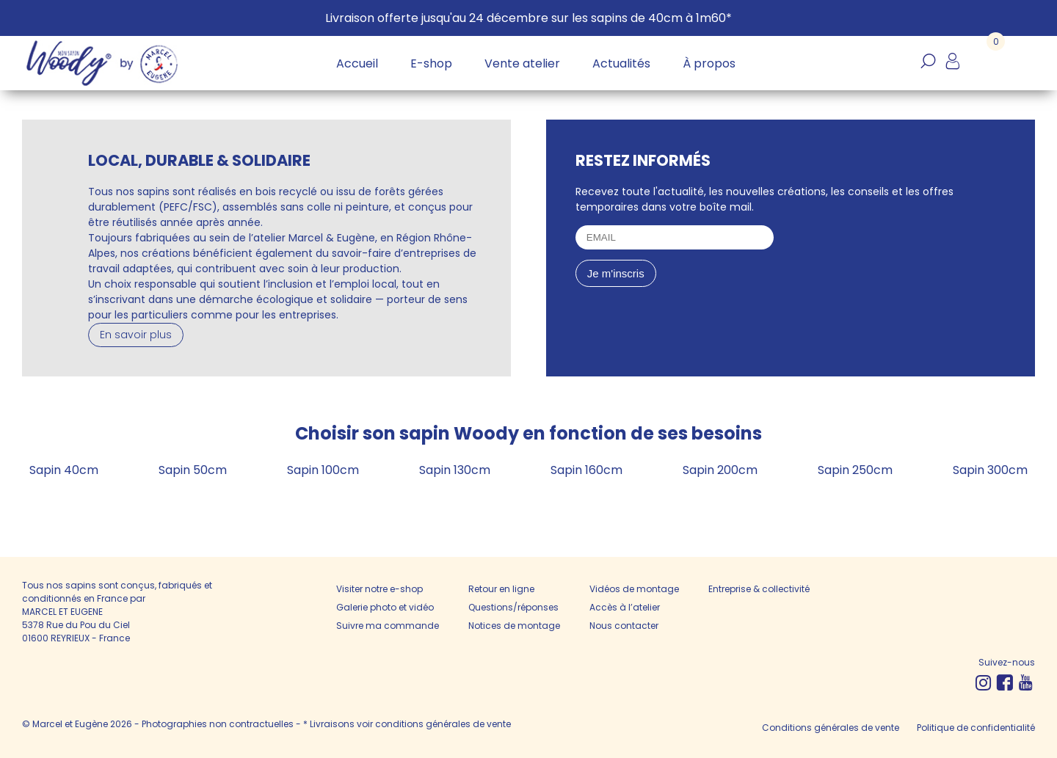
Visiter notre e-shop (379, 589)
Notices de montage (514, 625)
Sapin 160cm (586, 470)
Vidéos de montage (634, 589)
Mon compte (952, 69)
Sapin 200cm (720, 470)
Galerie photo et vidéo (385, 607)
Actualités (621, 63)
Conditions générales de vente (830, 727)
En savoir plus (136, 334)
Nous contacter (623, 625)
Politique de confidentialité (976, 727)
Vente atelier (522, 63)
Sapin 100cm (323, 470)
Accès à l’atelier (624, 607)
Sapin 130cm (454, 470)
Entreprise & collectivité (759, 589)
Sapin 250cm (855, 470)
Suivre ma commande (387, 625)
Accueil (357, 63)
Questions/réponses (513, 607)
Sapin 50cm (193, 470)
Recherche (928, 69)
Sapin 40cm (63, 470)
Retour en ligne (501, 589)
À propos (709, 63)
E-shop (431, 63)
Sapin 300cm (990, 470)
